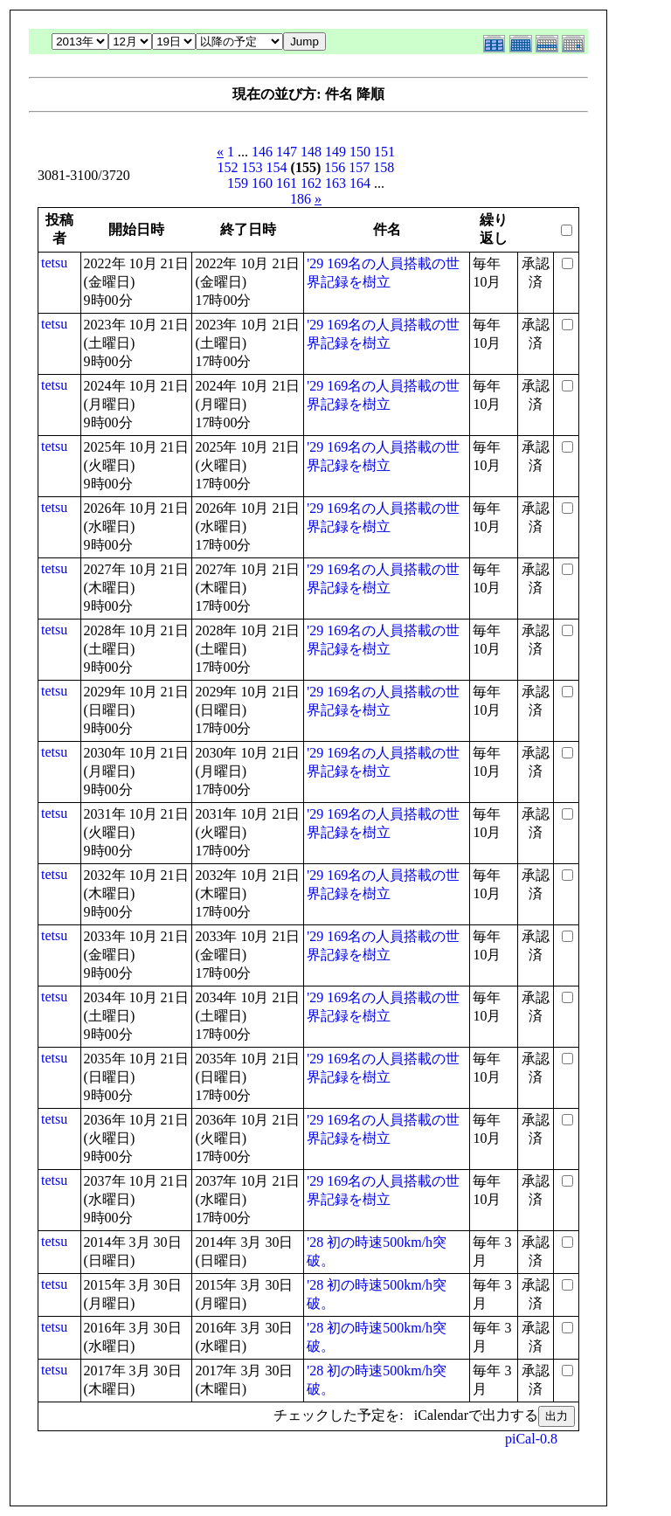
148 (311, 151)
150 (359, 151)
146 (262, 151)
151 (384, 151)
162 (311, 183)
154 (276, 167)
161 (286, 183)
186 (300, 198)
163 (335, 183)
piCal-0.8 (531, 1438)
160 (262, 183)
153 (252, 167)
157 (359, 167)
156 (334, 167)
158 (383, 167)
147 (286, 151)
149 (335, 151)
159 (237, 183)
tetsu (54, 262)
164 (359, 183)
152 (228, 167)
